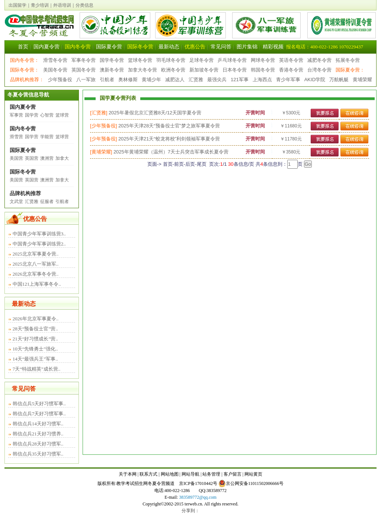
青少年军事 (288, 79)
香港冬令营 (291, 70)
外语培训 (62, 5)
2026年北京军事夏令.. (36, 318)
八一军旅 (86, 79)
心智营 (47, 115)
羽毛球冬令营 (170, 60)
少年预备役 (60, 79)
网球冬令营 (263, 60)
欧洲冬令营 (173, 70)
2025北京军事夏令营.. (36, 254)
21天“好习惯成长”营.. (35, 339)
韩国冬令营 (263, 70)
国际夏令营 (109, 47)
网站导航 (190, 474)
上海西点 (262, 79)
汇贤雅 (196, 79)
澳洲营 (47, 158)
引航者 (107, 79)
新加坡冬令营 (203, 70)
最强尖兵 (217, 79)
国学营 (31, 115)
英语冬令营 (291, 60)
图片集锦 (247, 47)
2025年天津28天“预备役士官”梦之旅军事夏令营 (169, 125)
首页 (23, 47)
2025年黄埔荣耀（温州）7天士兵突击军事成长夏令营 (170, 152)
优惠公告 (195, 47)
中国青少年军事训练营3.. (39, 234)
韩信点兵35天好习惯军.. (38, 454)
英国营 (31, 158)
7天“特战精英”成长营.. (37, 369)
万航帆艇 (339, 79)
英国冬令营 (83, 70)
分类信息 (84, 5)
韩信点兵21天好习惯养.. (38, 434)
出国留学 (17, 5)
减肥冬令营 (319, 60)
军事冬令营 (83, 60)
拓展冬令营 (348, 60)
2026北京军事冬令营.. (36, 274)
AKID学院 (314, 79)
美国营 (16, 158)
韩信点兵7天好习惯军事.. (39, 413)
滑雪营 (16, 136)
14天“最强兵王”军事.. (35, 359)
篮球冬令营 (140, 60)
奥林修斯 (128, 79)
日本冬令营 (234, 70)
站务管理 (211, 474)
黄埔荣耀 (362, 79)
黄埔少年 (151, 79)
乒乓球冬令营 (232, 60)
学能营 (47, 136)
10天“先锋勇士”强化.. (35, 349)
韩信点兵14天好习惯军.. (38, 423)
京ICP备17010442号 (198, 483)
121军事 (240, 79)
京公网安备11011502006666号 (251, 483)
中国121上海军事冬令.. (37, 284)
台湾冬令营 (319, 70)
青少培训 (40, 5)
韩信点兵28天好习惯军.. (38, 444)
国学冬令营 (112, 60)
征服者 (47, 201)
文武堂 (16, 201)
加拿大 (62, 158)
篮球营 (62, 115)
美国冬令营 (55, 70)
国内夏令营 (46, 47)
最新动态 (169, 47)
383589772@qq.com (198, 497)
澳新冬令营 (112, 70)
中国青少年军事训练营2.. (39, 244)
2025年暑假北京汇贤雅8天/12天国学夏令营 (155, 112)
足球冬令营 (201, 60)
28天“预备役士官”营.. (35, 328)
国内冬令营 (78, 47)
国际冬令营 (140, 47)
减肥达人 (175, 79)
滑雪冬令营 (55, 60)
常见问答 (221, 47)
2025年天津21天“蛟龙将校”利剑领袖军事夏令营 (169, 139)
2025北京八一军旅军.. (36, 264)
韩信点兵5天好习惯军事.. (39, 403)
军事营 (16, 115)
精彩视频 (273, 47)
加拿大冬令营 (142, 70)
